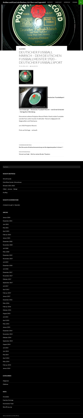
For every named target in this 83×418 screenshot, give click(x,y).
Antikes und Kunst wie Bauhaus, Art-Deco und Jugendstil (24, 2)
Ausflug (5, 192)
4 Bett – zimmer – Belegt (10, 189)
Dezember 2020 (7, 241)
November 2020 (8, 245)
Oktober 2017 (7, 279)
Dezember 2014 (7, 330)
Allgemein (22, 49)
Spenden (74, 2)
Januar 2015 (6, 327)
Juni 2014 (6, 351)
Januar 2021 (6, 238)
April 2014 (6, 358)
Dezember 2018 (7, 265)
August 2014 (6, 344)
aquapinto (34, 66)
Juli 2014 (5, 348)
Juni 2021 (6, 224)
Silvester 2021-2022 (9, 185)
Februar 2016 (7, 306)
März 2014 (6, 361)
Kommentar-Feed (8, 403)
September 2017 (8, 282)
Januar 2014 (6, 368)
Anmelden (6, 397)
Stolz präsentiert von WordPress (11, 415)
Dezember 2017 (7, 272)
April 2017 (6, 289)
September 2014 (8, 341)
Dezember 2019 (7, 255)
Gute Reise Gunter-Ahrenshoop (12, 182)
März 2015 (6, 324)
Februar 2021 (7, 234)
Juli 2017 (5, 286)
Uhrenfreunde (7, 179)
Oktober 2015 (7, 310)
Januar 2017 (6, 296)
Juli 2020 (5, 248)
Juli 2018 (5, 269)
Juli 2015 (5, 317)
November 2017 (8, 276)
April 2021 (6, 231)
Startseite (50, 2)
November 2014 (8, 334)
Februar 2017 (7, 293)
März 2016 (6, 303)
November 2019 (8, 258)
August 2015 (6, 313)
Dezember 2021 (7, 221)
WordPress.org (7, 407)
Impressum (67, 2)
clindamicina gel (8, 205)
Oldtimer (5, 384)
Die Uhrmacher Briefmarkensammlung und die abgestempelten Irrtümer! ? (41, 146)
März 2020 (6, 252)
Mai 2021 (6, 228)
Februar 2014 (7, 365)
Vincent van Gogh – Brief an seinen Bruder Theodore (41, 153)
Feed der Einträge (8, 400)
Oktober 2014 (7, 337)
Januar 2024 (6, 217)
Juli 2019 (5, 262)
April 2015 (6, 320)
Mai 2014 (6, 354)
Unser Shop (58, 2)
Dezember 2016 (7, 300)
